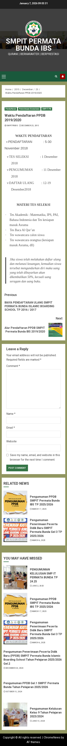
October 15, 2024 (14, 692)
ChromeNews (52, 737)
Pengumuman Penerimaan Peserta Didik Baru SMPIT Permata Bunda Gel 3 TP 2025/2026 (46, 528)
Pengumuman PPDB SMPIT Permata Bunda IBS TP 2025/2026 (45, 500)
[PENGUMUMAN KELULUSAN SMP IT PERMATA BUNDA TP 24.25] (15, 577)
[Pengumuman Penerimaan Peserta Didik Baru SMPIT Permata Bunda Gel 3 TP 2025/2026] (15, 530)
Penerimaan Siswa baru (29, 109)
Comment (13, 366)
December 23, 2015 (30, 126)
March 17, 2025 (39, 509)
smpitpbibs (12, 126)
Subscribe (62, 76)
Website (11, 441)
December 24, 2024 (14, 668)
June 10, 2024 (38, 721)
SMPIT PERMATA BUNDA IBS (33, 44)
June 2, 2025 (38, 586)
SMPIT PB (46, 109)
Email (10, 427)
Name (10, 413)
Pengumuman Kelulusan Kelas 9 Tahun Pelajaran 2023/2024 (46, 712)
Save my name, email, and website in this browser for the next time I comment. (35, 457)
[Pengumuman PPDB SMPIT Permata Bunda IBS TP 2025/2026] (15, 503)
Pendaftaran (11, 109)
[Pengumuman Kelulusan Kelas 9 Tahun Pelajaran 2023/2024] (15, 714)
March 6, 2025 (38, 540)
